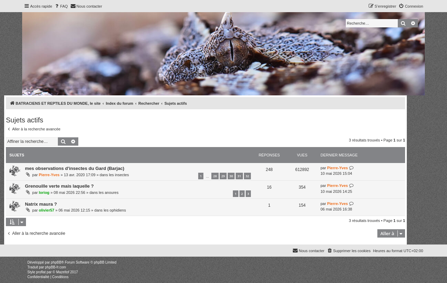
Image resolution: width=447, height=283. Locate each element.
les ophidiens (115, 210)
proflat (41, 272)
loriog (44, 192)
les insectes (119, 175)
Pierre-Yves (49, 175)
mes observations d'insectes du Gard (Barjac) (74, 168)
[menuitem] (61, 6)
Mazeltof (62, 272)
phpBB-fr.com (55, 267)
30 (231, 176)
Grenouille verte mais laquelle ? (59, 186)
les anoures (109, 192)
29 (223, 176)
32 (247, 176)
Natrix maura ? (41, 204)
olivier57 (46, 210)
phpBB (56, 262)
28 (215, 176)
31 (239, 176)
